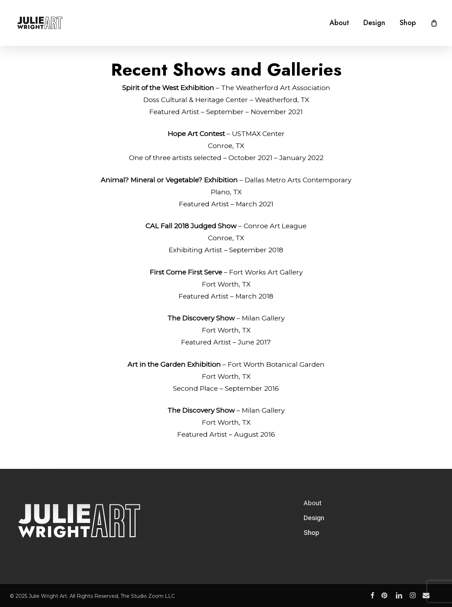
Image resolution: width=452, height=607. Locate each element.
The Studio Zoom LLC (147, 596)
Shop (311, 533)
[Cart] (434, 23)
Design (314, 518)
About (312, 503)
